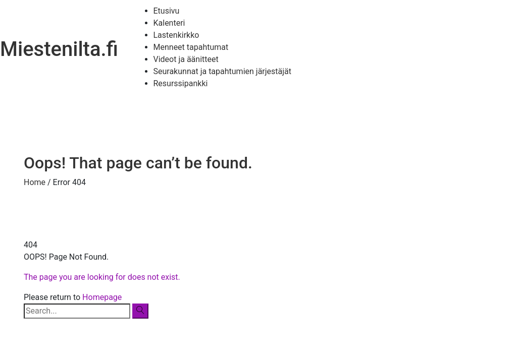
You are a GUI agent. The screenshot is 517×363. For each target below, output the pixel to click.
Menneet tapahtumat (191, 47)
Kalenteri (169, 23)
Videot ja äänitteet (186, 59)
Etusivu (166, 11)
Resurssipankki (180, 83)
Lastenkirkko (176, 35)
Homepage (102, 297)
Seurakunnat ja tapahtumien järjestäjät (222, 71)
